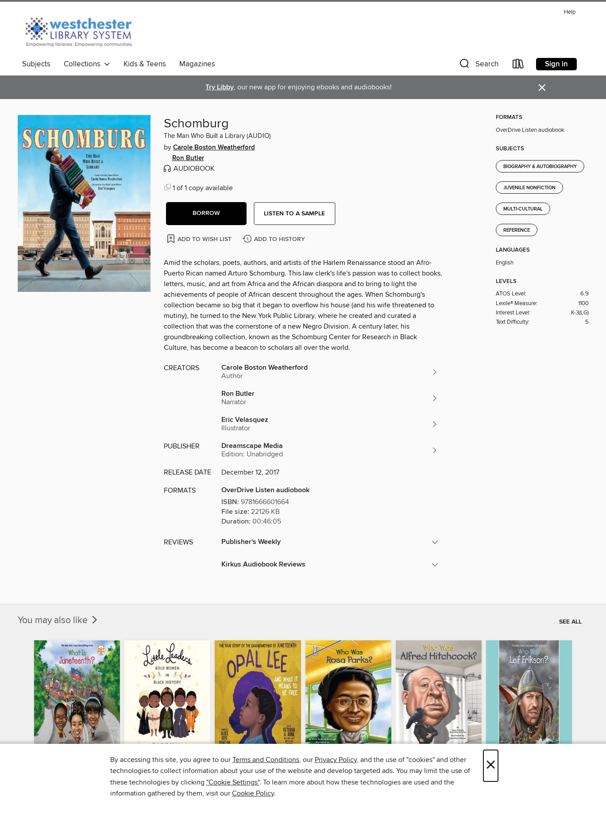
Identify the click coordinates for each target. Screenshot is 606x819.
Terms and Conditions (265, 759)
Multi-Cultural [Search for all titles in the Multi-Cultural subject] (523, 209)
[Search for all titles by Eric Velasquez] (330, 424)
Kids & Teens (145, 64)
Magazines (197, 64)
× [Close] (490, 765)
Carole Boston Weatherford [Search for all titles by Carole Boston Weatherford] (214, 148)
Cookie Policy (253, 793)
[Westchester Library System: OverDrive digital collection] (83, 30)
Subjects (36, 64)
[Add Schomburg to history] (275, 239)
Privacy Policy (336, 759)
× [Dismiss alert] (542, 87)
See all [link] (570, 622)
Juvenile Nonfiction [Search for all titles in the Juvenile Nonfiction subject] (529, 188)
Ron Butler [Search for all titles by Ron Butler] (188, 158)
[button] (478, 65)
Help (569, 12)
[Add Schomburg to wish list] (200, 238)
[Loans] (518, 65)
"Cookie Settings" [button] (232, 782)
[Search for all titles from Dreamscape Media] (330, 450)
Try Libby (219, 87)
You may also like (58, 620)
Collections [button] (87, 64)
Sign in (556, 64)
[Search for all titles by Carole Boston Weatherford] (330, 372)
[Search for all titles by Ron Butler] (330, 398)
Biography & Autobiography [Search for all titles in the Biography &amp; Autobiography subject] (540, 167)
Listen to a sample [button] (294, 214)
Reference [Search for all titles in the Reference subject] (516, 230)
